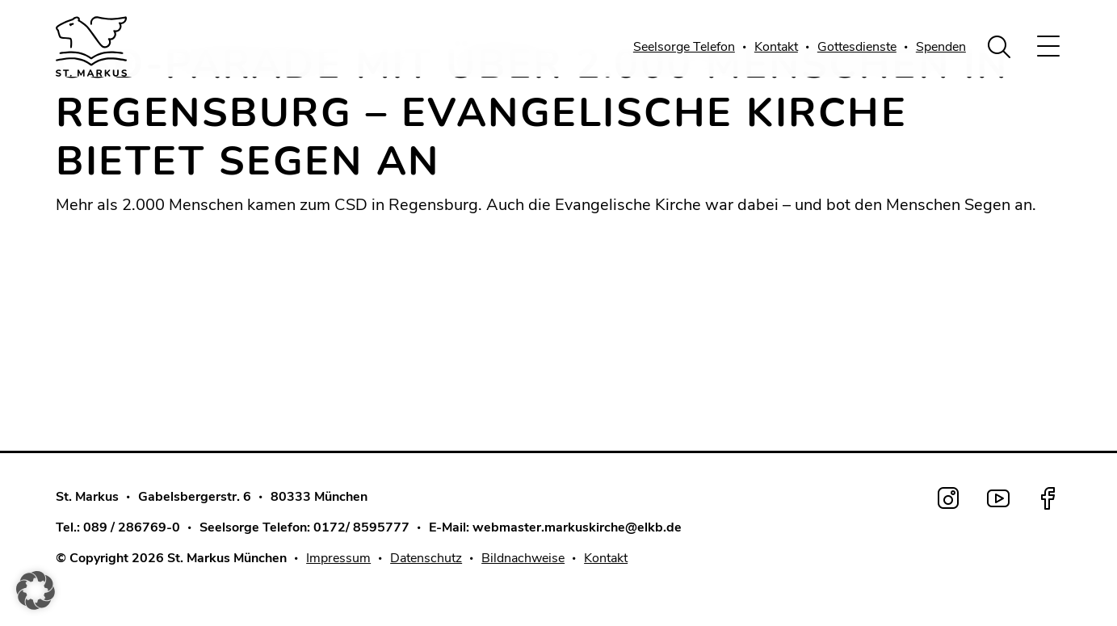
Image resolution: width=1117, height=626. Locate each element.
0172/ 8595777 (361, 527)
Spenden (941, 47)
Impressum (338, 558)
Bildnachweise (523, 558)
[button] (35, 590)
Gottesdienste (857, 47)
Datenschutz (426, 558)
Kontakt (776, 47)
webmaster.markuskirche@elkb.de (577, 527)
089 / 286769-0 (131, 527)
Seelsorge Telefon (684, 47)
